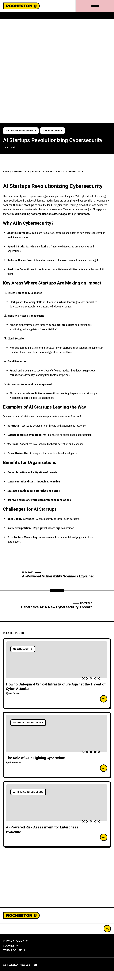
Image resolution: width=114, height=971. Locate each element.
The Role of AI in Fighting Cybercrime (35, 758)
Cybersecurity (52, 130)
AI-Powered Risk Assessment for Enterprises (42, 827)
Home (6, 171)
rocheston (14, 693)
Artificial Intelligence (21, 130)
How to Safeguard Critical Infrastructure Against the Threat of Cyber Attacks (56, 686)
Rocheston (14, 762)
